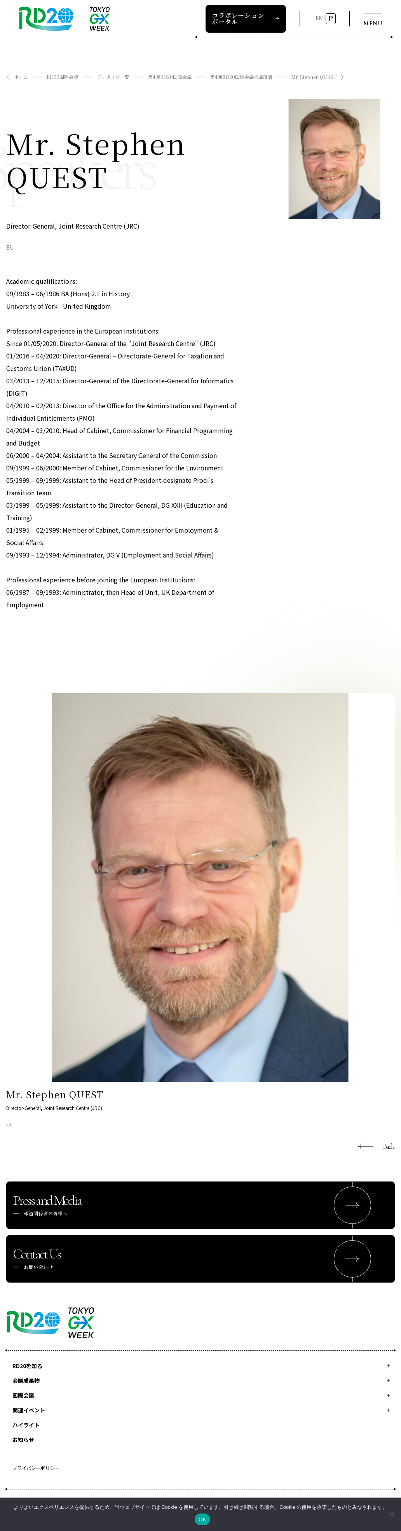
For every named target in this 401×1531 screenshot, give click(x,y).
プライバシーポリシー (35, 1468)
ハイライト (26, 1425)
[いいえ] (391, 1514)
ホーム (21, 76)
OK (202, 1519)
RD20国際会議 (62, 76)
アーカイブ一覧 (113, 76)
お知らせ (23, 1439)
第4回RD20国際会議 (170, 76)
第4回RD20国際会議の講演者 (241, 76)
